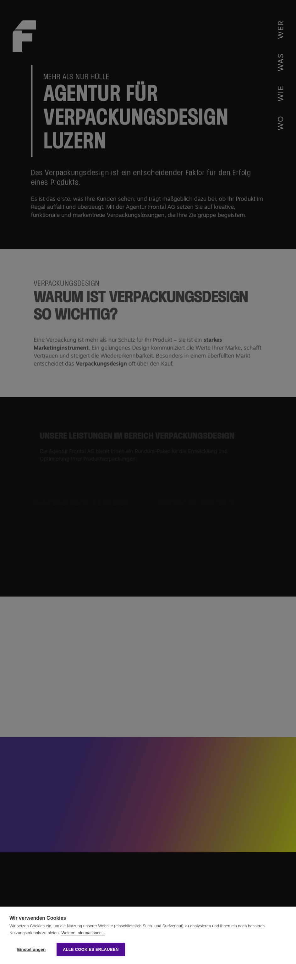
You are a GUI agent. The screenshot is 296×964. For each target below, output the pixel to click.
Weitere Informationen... (83, 932)
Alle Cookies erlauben (91, 949)
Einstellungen (31, 949)
